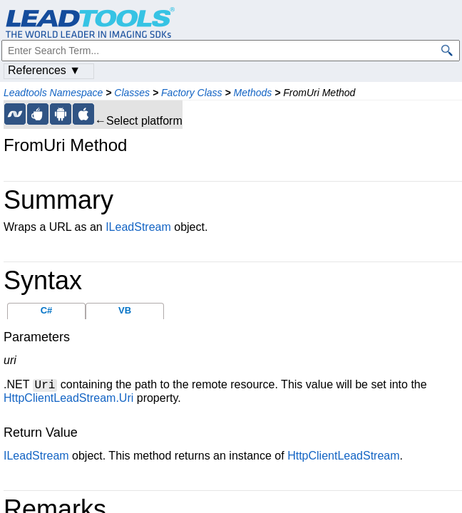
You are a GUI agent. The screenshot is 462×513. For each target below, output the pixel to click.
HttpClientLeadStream (343, 456)
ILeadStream (138, 227)
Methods (253, 92)
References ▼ (44, 70)
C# (47, 310)
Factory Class (191, 92)
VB (124, 310)
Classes (132, 92)
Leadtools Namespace (53, 92)
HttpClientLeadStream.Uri (68, 398)
